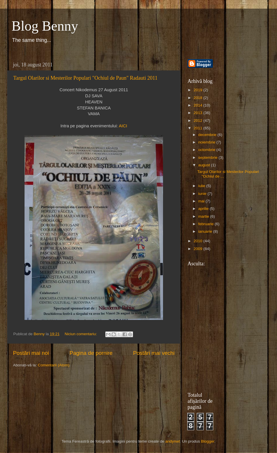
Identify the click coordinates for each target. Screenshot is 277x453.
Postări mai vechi (154, 353)
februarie (206, 224)
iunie (202, 193)
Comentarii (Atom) (54, 365)
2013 (198, 113)
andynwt (172, 441)
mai (202, 201)
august (204, 165)
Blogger (207, 441)
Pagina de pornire (91, 353)
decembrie (208, 135)
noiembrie (207, 142)
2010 (198, 241)
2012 (198, 120)
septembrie (208, 157)
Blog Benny (45, 25)
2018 (198, 98)
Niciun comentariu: (81, 334)
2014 (198, 105)
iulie (202, 186)
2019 (198, 90)
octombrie (207, 150)
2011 (198, 128)
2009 (198, 249)
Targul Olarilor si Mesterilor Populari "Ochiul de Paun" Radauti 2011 (85, 78)
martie (204, 216)
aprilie (204, 208)
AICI (123, 126)
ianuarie (205, 231)
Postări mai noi (31, 353)
